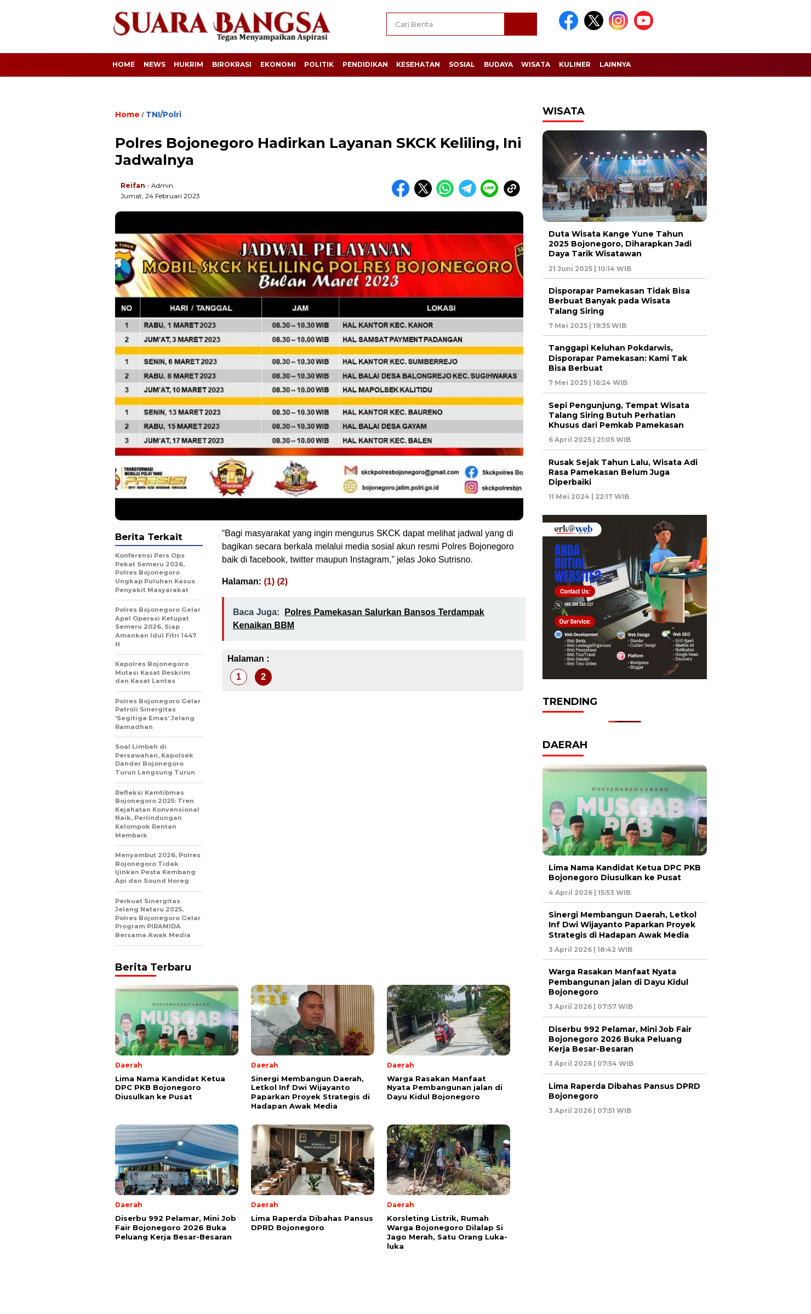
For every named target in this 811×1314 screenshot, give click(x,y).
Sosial (462, 64)
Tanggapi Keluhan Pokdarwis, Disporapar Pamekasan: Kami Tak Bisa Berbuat (618, 357)
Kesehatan (418, 64)
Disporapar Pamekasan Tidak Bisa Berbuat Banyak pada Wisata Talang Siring (619, 300)
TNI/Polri (163, 114)
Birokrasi (232, 64)
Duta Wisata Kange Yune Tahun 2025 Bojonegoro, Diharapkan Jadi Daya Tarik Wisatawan (620, 244)
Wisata (535, 64)
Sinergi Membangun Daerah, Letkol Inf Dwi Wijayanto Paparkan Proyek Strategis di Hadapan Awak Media (622, 924)
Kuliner (575, 64)
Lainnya (615, 64)
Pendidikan (365, 64)
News (154, 64)
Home (123, 64)
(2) (282, 581)
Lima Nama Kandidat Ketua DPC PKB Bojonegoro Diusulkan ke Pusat (625, 872)
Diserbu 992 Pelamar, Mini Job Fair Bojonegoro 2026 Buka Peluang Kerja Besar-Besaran (620, 1039)
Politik (319, 64)
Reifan (133, 185)
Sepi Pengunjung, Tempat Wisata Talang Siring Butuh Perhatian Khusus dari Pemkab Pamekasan (619, 415)
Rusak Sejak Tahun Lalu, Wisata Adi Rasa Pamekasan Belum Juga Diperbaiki (623, 472)
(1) (269, 581)
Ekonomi (278, 64)
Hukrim (188, 64)
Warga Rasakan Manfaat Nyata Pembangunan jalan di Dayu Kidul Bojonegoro (618, 981)
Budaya (498, 64)
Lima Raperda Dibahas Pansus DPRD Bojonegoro (624, 1091)
